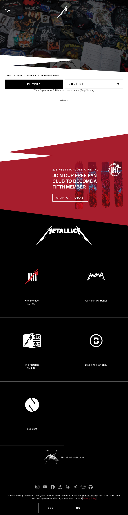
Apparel (31, 75)
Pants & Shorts (50, 75)
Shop (20, 75)
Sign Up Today (70, 198)
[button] (51, 508)
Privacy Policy (89, 498)
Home (9, 75)
